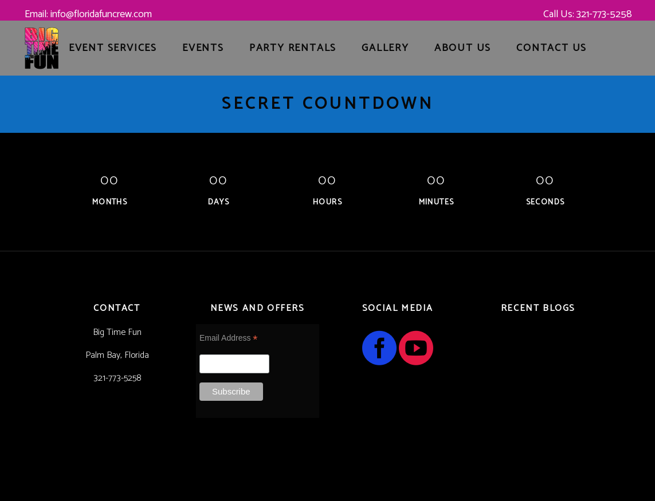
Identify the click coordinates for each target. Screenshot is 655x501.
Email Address (228, 338)
